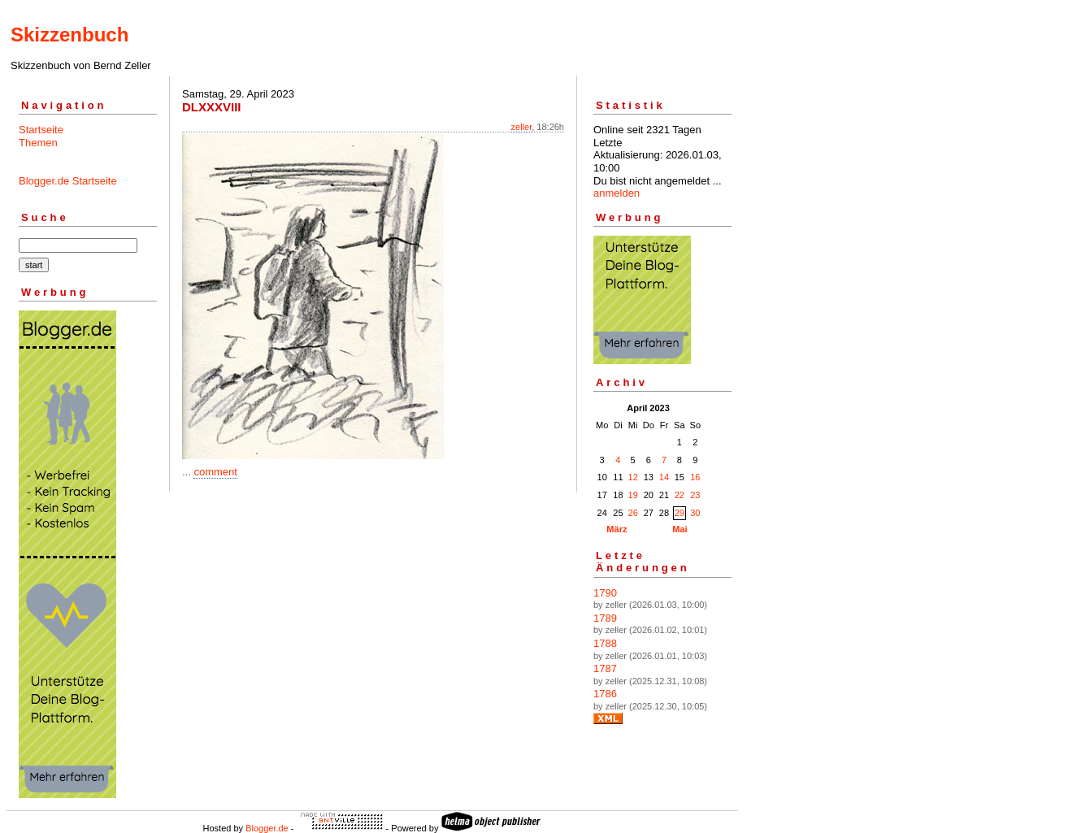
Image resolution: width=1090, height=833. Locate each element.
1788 (605, 643)
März (616, 529)
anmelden (616, 193)
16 (695, 477)
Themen (38, 143)
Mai (679, 529)
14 (664, 477)
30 (695, 513)
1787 (605, 668)
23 (695, 495)
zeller (521, 127)
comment (215, 472)
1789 (605, 618)
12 (633, 477)
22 (679, 495)
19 (633, 495)
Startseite (41, 130)
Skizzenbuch (69, 35)
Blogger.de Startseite (68, 181)
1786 (605, 694)
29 (679, 513)
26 (633, 513)
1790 (605, 593)
